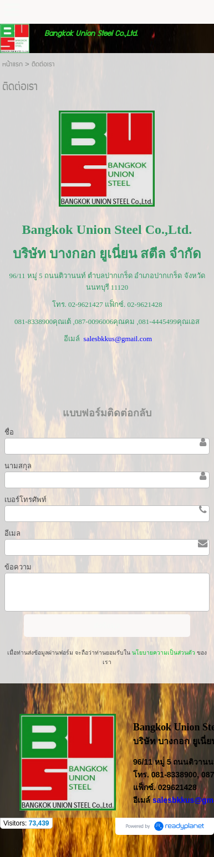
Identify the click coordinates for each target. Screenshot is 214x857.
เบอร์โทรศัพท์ (25, 499)
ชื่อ (9, 432)
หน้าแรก (12, 64)
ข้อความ (18, 567)
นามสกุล (18, 466)
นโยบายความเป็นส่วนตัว (163, 653)
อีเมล (12, 533)
